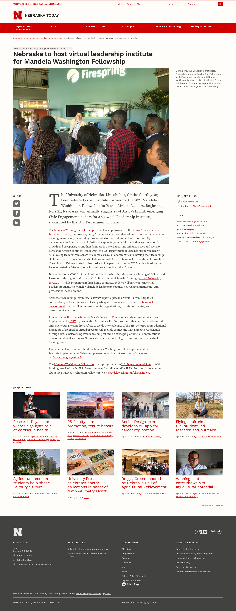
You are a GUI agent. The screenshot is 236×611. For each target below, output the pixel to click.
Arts (53, 26)
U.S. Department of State (136, 364)
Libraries (126, 562)
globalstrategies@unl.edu (67, 357)
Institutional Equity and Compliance (195, 553)
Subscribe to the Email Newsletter (34, 564)
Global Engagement (200, 241)
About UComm (24, 555)
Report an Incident (132, 582)
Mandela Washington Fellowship (74, 230)
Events (125, 558)
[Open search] (204, 4)
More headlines (211, 505)
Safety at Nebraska (186, 567)
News (124, 571)
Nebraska (17, 38)
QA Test (107, 593)
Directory (126, 549)
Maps (124, 567)
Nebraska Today (42, 15)
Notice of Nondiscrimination (190, 558)
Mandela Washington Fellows (192, 221)
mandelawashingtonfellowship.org (129, 372)
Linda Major (208, 237)
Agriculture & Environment (24, 28)
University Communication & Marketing (87, 549)
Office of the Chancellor (134, 576)
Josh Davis (182, 241)
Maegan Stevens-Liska (188, 237)
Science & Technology (168, 26)
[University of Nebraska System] (217, 532)
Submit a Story (24, 560)
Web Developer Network (88, 593)
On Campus (128, 26)
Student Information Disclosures (193, 571)
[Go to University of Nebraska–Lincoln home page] (17, 15)
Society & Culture (201, 26)
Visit (120, 4)
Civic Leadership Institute (190, 225)
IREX (73, 321)
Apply (129, 4)
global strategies (185, 229)
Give (139, 4)
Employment (128, 553)
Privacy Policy (183, 562)
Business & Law (95, 26)
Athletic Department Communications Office (87, 555)
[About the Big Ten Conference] (201, 532)
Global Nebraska (189, 201)
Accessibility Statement (188, 549)
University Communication (35, 38)
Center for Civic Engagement (196, 206)
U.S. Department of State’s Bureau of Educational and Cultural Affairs (109, 317)
